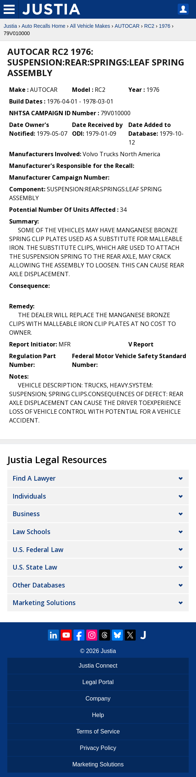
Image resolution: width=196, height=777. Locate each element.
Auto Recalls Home (43, 26)
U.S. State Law (34, 567)
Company (98, 698)
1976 (164, 26)
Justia (10, 26)
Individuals (29, 496)
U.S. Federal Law (37, 549)
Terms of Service (98, 731)
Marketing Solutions (44, 602)
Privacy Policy (98, 748)
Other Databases (38, 585)
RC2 (149, 26)
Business (26, 513)
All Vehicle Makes (90, 26)
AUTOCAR (126, 26)
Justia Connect (98, 665)
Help (98, 715)
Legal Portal (97, 682)
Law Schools (31, 531)
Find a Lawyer (34, 478)
